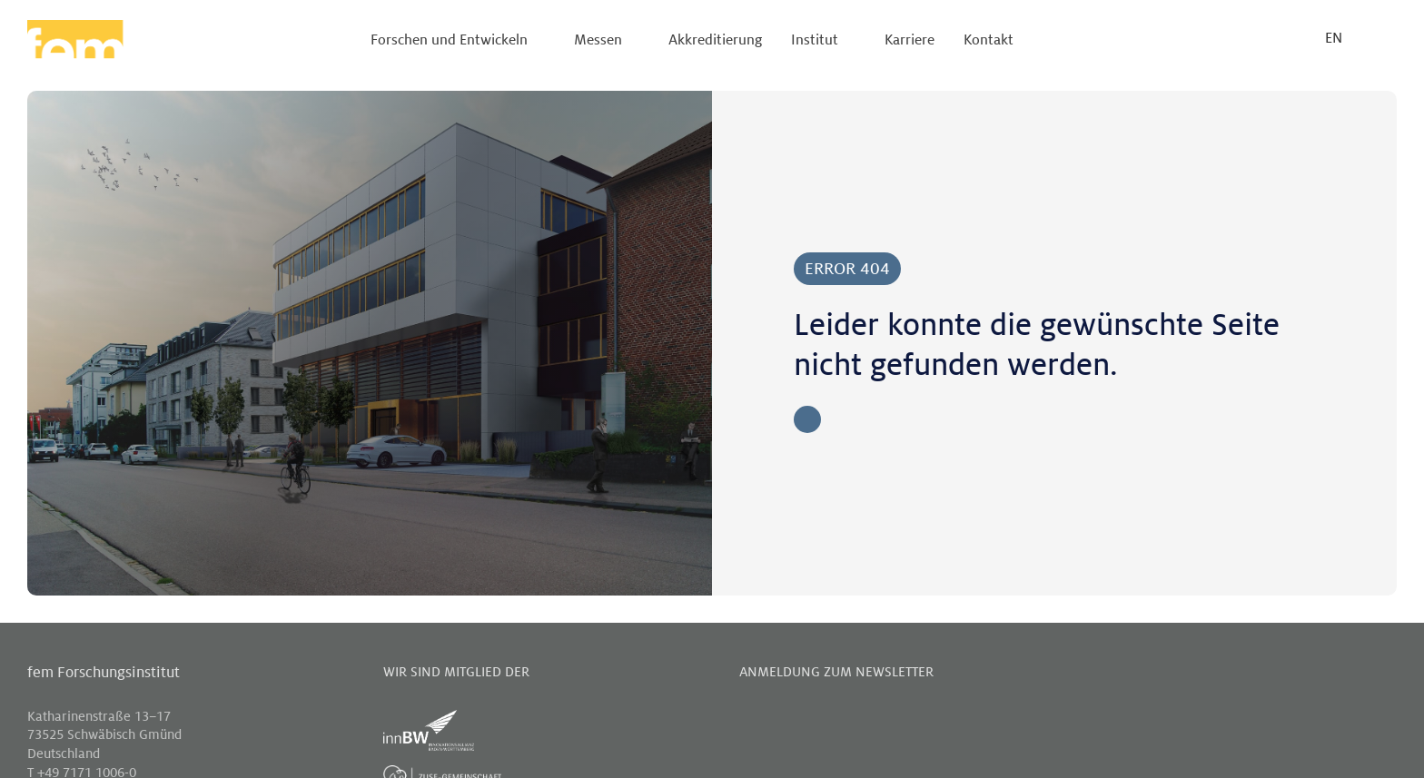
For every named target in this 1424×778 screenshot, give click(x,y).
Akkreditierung (715, 40)
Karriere (909, 40)
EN (1333, 38)
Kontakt (989, 40)
